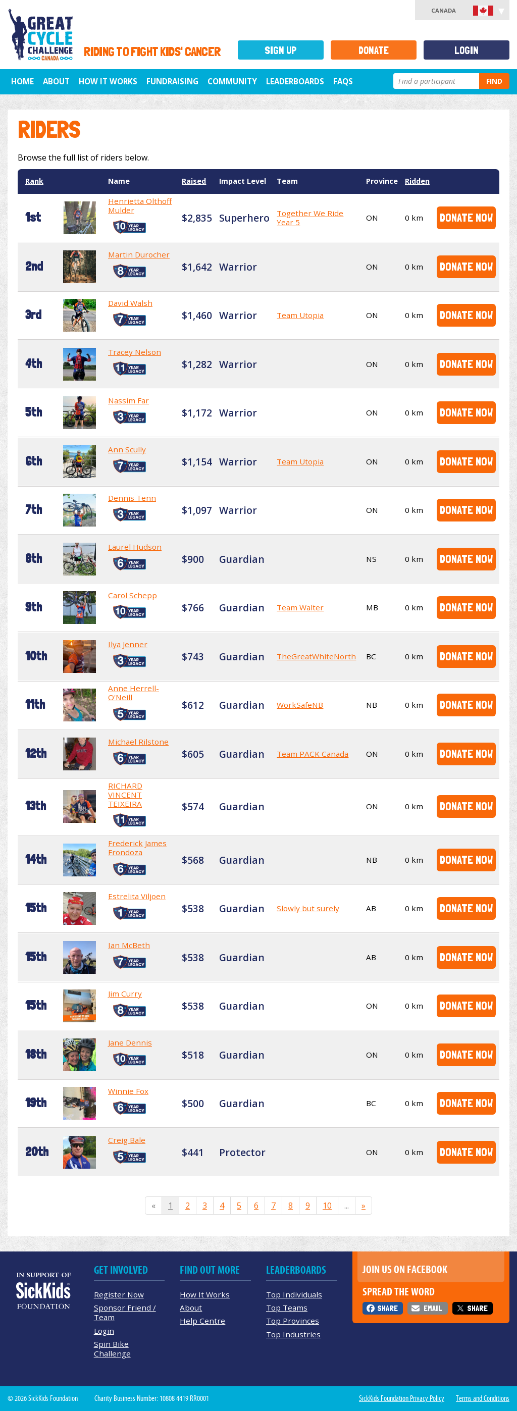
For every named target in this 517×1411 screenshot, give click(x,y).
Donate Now (466, 217)
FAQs (343, 81)
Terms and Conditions (482, 1398)
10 (327, 1205)
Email (433, 1308)
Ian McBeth (129, 945)
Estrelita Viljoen (137, 896)
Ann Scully (127, 449)
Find (494, 81)
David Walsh (130, 303)
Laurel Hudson (135, 547)
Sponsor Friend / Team (125, 1312)
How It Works (108, 81)
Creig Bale (126, 1140)
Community (232, 81)
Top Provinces (292, 1321)
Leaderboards (295, 81)
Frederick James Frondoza (137, 847)
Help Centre (202, 1321)
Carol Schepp (132, 595)
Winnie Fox (128, 1091)
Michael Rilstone (138, 742)
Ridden (417, 181)
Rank (34, 181)
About (56, 81)
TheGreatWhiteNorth (316, 656)
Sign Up (281, 50)
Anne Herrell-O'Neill (133, 692)
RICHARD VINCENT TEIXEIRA (125, 794)
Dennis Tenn (132, 498)
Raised (194, 181)
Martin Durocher (139, 254)
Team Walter (300, 607)
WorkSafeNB (300, 705)
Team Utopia (300, 315)
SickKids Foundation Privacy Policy (401, 1398)
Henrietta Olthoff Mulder (140, 205)
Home (22, 81)
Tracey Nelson (134, 352)
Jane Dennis (130, 1042)
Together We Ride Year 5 (310, 217)
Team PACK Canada (312, 754)
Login (466, 50)
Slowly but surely (308, 908)
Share (387, 1308)
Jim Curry (125, 993)
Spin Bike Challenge (112, 1348)
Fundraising (172, 81)
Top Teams (286, 1307)
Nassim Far (128, 400)
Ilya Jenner (127, 644)
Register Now (119, 1294)
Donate (373, 50)
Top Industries (293, 1334)
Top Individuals (294, 1294)
